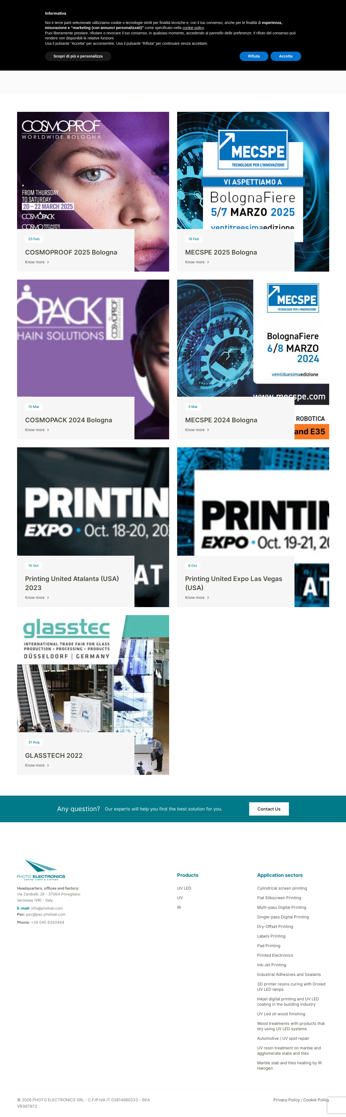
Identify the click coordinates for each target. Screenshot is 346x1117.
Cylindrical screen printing (282, 888)
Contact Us (269, 809)
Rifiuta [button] (254, 56)
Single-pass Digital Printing (283, 916)
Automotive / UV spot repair (283, 1038)
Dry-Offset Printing (275, 926)
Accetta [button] (286, 56)
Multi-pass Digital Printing (281, 907)
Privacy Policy (286, 1099)
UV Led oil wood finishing (281, 1013)
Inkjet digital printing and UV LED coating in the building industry (288, 1001)
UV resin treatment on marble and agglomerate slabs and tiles (289, 1050)
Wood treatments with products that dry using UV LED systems (291, 1026)
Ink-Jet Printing (271, 964)
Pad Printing (268, 945)
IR (179, 907)
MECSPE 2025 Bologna (221, 252)
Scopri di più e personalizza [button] (78, 56)
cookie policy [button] (193, 28)
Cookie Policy (316, 1099)
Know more (37, 262)
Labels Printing (271, 936)
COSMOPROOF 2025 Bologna (71, 252)
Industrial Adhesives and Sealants (289, 974)
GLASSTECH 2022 (54, 755)
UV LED (184, 888)
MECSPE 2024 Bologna (221, 420)
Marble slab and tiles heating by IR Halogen (289, 1065)
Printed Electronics (275, 955)
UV (180, 897)
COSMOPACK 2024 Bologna (68, 420)
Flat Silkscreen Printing (279, 897)
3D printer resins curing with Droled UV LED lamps (291, 986)
